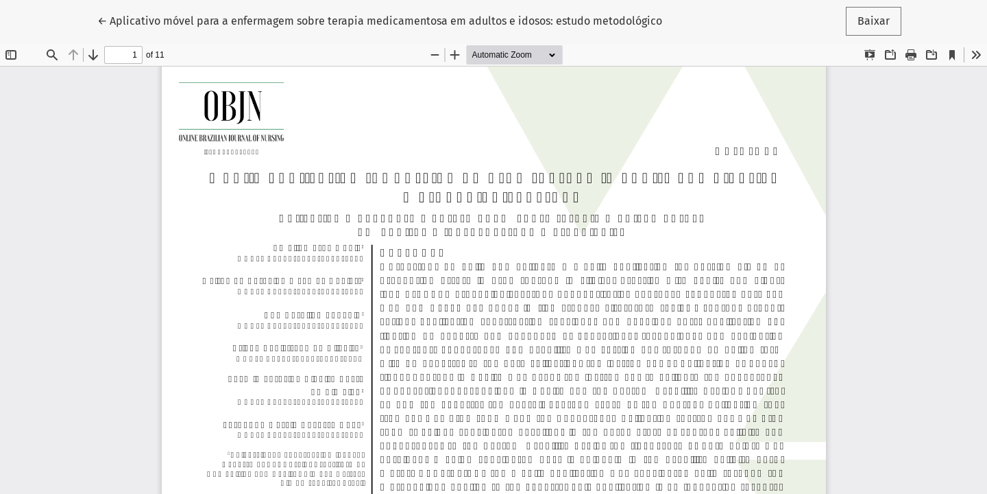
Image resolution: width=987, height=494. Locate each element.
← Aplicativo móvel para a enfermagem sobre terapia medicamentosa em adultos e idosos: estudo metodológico (379, 19)
